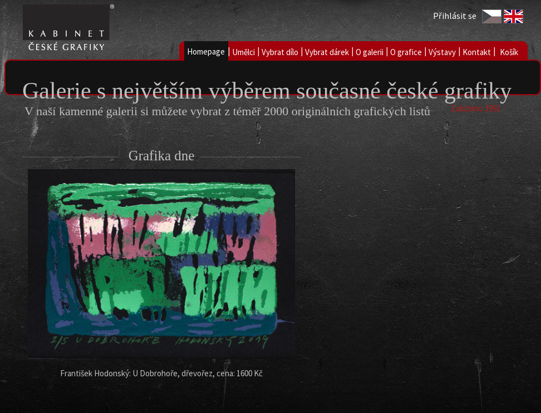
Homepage (206, 51)
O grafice (406, 52)
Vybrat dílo (280, 52)
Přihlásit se (454, 15)
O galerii (369, 52)
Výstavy (442, 52)
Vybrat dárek (327, 52)
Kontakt (477, 52)
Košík (509, 52)
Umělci (243, 52)
